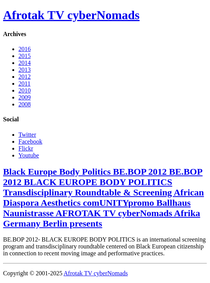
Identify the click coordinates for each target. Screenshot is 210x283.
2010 (24, 90)
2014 (24, 63)
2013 (24, 69)
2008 (24, 104)
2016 (24, 49)
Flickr (25, 148)
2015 (24, 56)
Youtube (28, 155)
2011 (24, 83)
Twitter (27, 134)
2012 (24, 76)
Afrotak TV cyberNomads (71, 15)
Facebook (30, 141)
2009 (24, 97)
